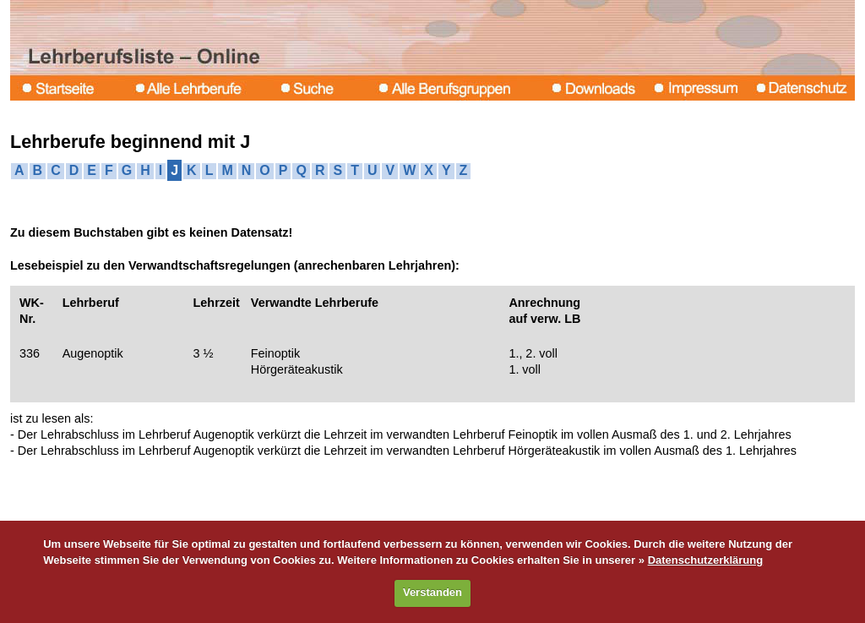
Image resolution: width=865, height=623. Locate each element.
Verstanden (432, 592)
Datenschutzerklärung (706, 560)
